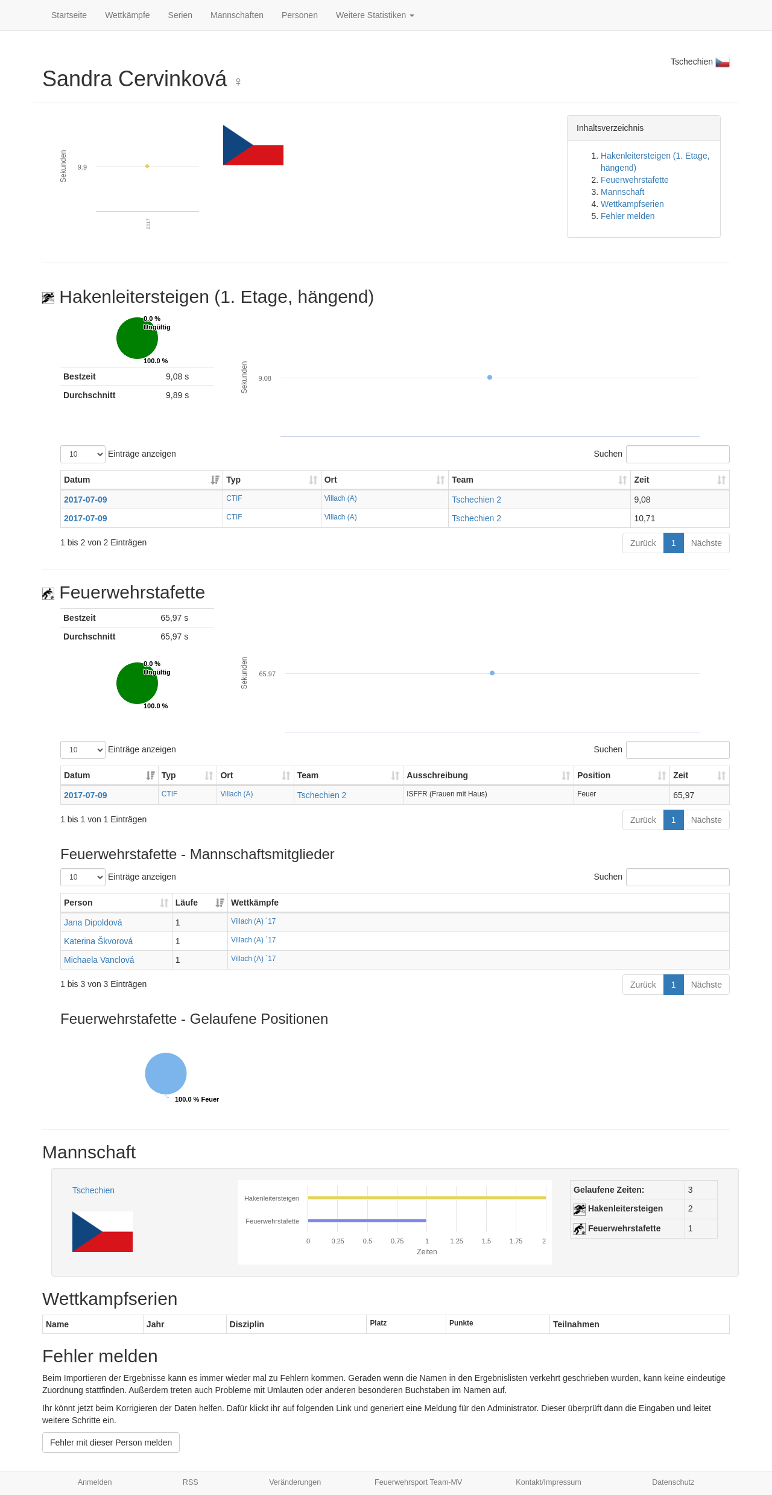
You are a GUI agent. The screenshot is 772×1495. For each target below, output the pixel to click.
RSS (190, 1482)
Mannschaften (237, 15)
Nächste (706, 543)
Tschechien (93, 1190)
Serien (180, 15)
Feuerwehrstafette (635, 180)
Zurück (643, 543)
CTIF (234, 498)
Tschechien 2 (476, 499)
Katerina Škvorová (98, 941)
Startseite (69, 15)
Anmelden (95, 1482)
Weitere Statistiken (375, 15)
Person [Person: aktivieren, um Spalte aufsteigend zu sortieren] (78, 902)
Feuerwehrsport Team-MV (418, 1482)
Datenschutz (673, 1482)
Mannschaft (622, 192)
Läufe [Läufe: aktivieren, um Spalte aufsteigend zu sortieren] (187, 902)
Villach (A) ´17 (253, 921)
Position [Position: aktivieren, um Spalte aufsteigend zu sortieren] (593, 775)
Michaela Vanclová (99, 960)
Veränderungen (295, 1482)
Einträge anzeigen (118, 454)
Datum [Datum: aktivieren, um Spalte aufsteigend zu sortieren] (77, 479)
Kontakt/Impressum (548, 1482)
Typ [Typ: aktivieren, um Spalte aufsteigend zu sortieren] (233, 479)
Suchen (662, 454)
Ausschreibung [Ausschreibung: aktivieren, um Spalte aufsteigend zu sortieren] (437, 775)
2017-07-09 (85, 499)
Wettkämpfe (127, 15)
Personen (300, 15)
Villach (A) (340, 498)
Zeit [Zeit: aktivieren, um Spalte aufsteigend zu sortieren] (641, 479)
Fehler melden (628, 216)
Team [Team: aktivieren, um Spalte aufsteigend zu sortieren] (462, 479)
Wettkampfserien (632, 204)
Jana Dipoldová (93, 922)
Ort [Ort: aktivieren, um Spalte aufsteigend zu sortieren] (330, 479)
